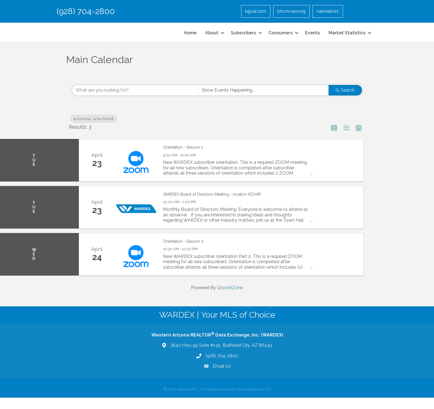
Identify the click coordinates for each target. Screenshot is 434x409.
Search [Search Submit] (345, 101)
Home (190, 38)
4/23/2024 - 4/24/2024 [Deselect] (93, 130)
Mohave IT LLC (259, 400)
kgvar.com (255, 11)
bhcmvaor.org (291, 11)
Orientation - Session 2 (183, 252)
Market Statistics (347, 38)
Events (312, 38)
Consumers (280, 38)
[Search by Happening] (263, 101)
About (211, 38)
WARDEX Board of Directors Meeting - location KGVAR (212, 205)
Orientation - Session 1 (183, 158)
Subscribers (243, 38)
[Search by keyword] (135, 101)
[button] (334, 139)
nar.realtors (328, 11)
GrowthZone (230, 298)
